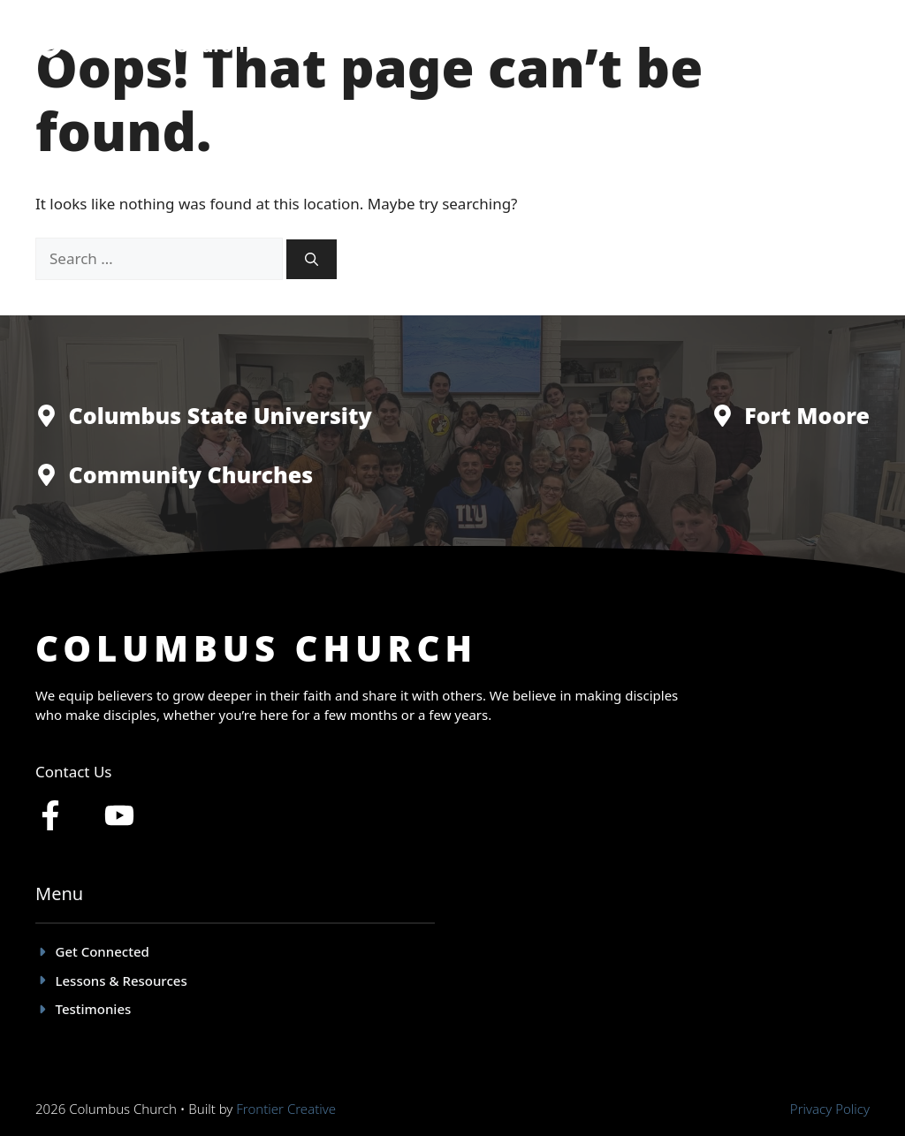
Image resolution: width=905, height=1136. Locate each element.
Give (838, 44)
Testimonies (587, 44)
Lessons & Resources (724, 44)
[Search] (311, 259)
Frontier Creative (286, 1108)
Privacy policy (830, 1108)
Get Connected (468, 44)
